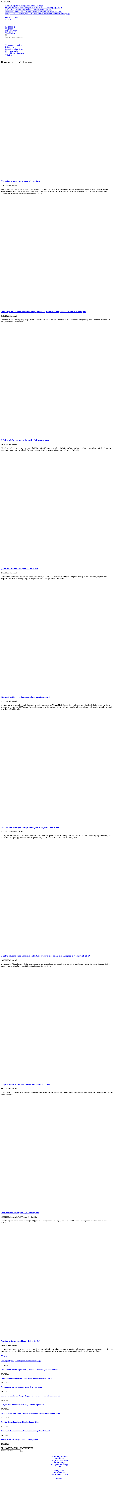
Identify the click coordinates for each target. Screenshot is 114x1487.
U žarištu (8, 55)
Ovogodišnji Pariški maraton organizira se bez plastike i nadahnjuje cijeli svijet (33, 8)
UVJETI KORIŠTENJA (59, 1474)
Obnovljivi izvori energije (14, 53)
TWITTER (9, 29)
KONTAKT (9, 19)
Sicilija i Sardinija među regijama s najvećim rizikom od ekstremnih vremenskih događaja (37, 14)
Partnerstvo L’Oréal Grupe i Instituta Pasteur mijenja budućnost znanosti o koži (33, 12)
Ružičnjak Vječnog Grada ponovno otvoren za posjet (24, 6)
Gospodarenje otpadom (13, 45)
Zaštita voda (9, 47)
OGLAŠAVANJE (11, 17)
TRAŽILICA (10, 33)
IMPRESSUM (59, 1470)
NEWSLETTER (11, 31)
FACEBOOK (10, 27)
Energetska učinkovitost (13, 49)
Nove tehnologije (11, 51)
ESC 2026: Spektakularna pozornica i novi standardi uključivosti (28, 10)
